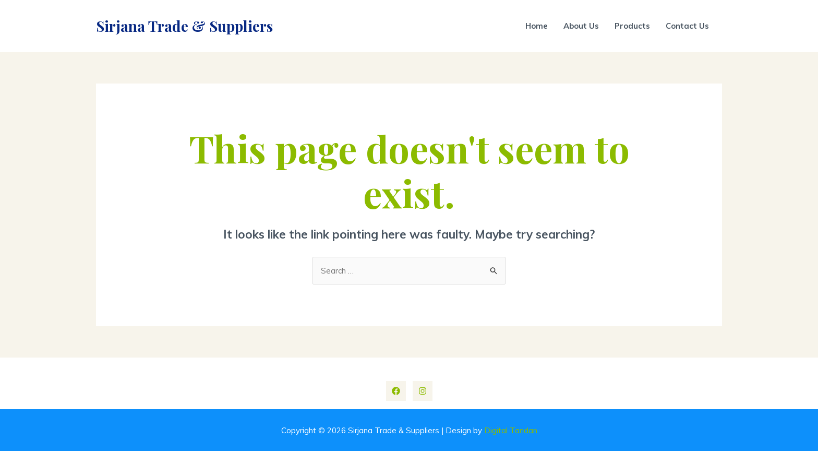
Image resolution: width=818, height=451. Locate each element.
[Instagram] (422, 391)
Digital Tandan (510, 430)
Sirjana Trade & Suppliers (184, 25)
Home (536, 26)
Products (632, 26)
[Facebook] (396, 391)
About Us (581, 26)
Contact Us (687, 26)
